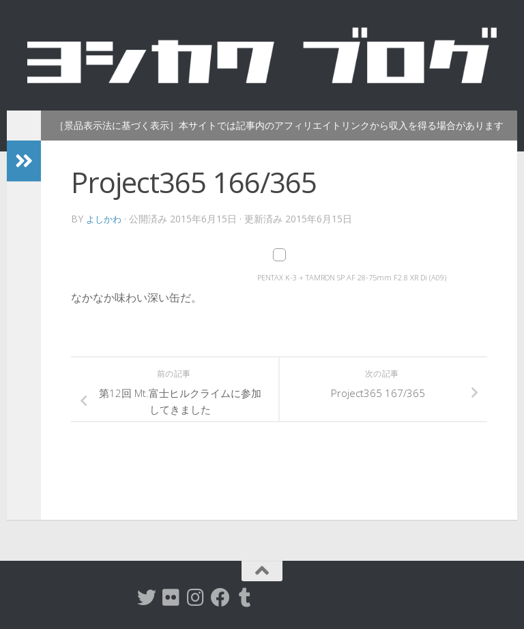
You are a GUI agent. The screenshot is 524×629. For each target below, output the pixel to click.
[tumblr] (244, 597)
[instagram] (195, 597)
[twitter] (146, 597)
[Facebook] (220, 597)
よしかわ (105, 218)
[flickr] (171, 597)
